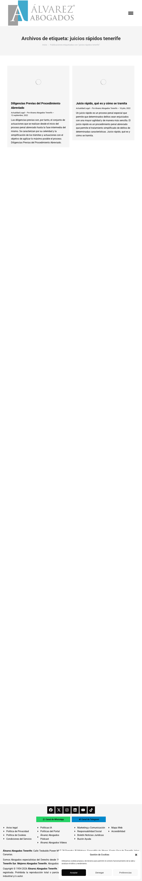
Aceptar (74, 872)
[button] (136, 854)
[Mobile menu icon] (131, 13)
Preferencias (125, 872)
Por (39, 113)
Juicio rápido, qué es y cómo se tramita (101, 103)
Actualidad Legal (18, 113)
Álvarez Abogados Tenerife (42, 868)
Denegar (99, 872)
